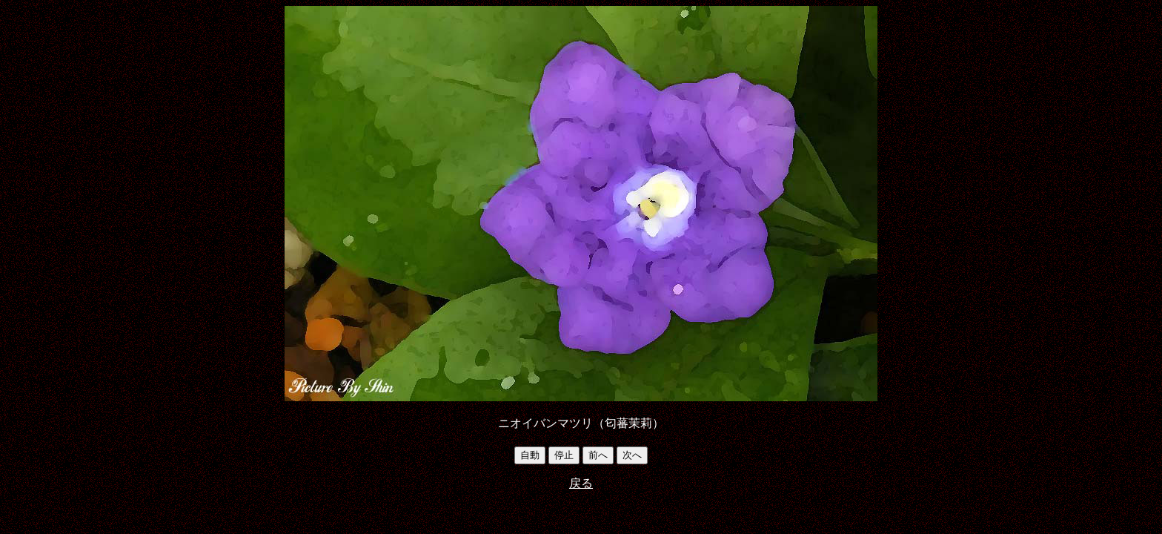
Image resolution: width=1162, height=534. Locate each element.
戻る (581, 483)
